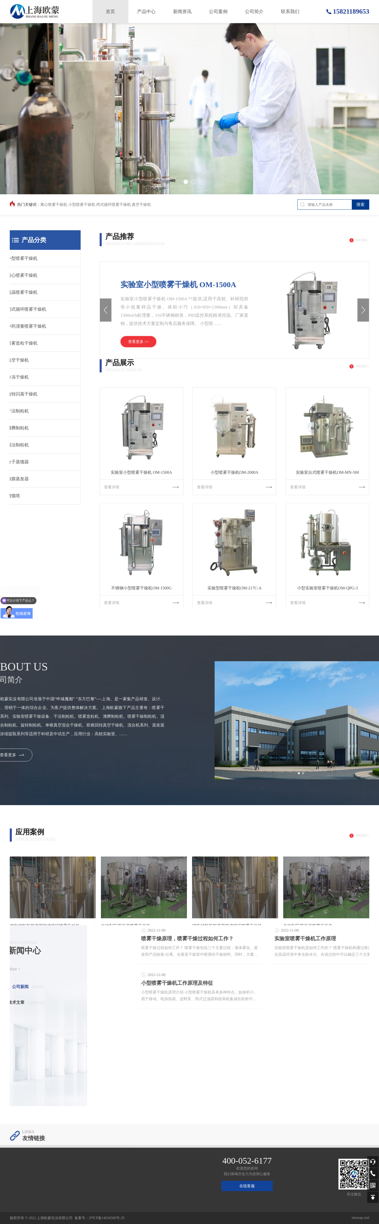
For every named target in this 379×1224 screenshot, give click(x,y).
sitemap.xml (360, 1218)
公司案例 (218, 11)
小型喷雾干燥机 (81, 205)
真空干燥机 (141, 205)
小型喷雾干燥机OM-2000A (235, 552)
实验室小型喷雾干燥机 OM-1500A (178, 357)
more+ (362, 251)
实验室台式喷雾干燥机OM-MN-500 (327, 552)
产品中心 (146, 11)
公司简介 (254, 11)
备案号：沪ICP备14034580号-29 (99, 1218)
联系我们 (290, 11)
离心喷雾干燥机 (53, 205)
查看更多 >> (138, 414)
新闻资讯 (182, 11)
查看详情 (141, 567)
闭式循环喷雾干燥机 (113, 205)
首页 (110, 11)
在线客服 (247, 1186)
